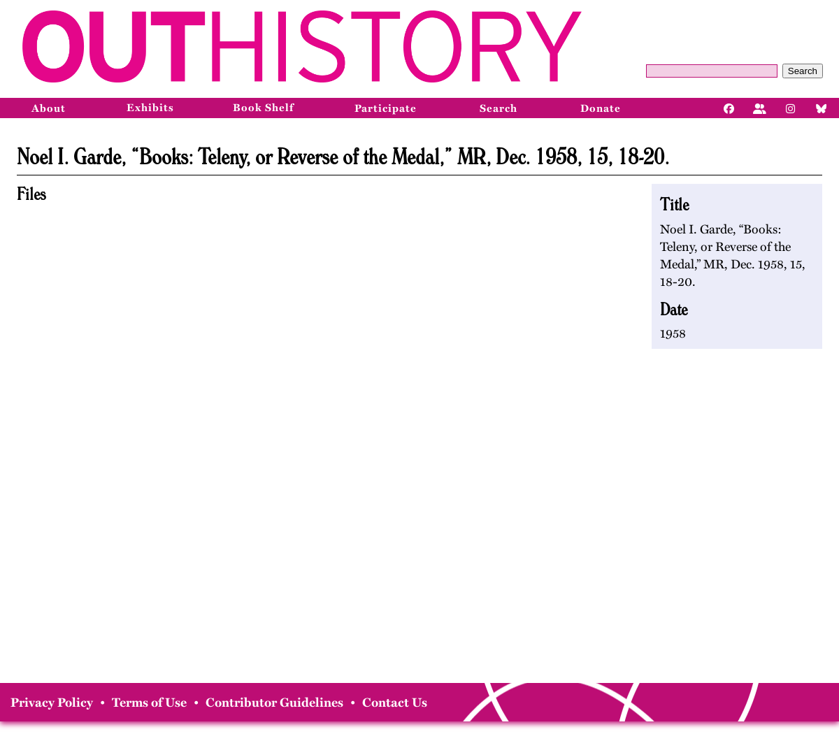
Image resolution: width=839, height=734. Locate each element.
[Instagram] (791, 107)
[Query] (711, 71)
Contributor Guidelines (274, 702)
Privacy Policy (51, 702)
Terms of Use (149, 702)
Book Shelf (263, 107)
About (48, 108)
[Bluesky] (821, 107)
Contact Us (394, 702)
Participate (385, 108)
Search (802, 71)
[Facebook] (729, 107)
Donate (600, 108)
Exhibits (150, 107)
